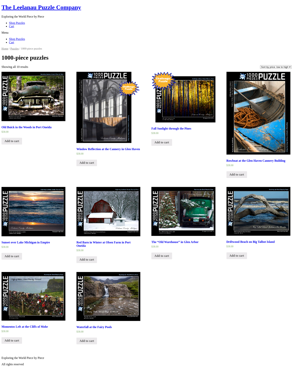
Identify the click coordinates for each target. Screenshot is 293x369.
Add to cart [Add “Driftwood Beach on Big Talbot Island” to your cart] (236, 255)
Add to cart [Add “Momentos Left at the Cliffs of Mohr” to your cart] (11, 340)
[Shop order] (276, 67)
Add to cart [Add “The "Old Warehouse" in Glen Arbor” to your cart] (161, 255)
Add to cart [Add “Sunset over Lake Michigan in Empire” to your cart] (11, 256)
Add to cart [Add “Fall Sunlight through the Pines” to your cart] (161, 142)
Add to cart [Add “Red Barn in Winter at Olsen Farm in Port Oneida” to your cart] (86, 259)
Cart (11, 26)
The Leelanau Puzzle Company (41, 7)
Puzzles (14, 48)
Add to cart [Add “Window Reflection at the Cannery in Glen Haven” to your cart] (86, 162)
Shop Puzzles (17, 22)
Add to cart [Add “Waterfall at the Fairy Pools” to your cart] (86, 340)
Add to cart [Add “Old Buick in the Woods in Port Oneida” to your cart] (11, 141)
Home (4, 48)
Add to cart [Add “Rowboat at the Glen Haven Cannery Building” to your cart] (236, 174)
